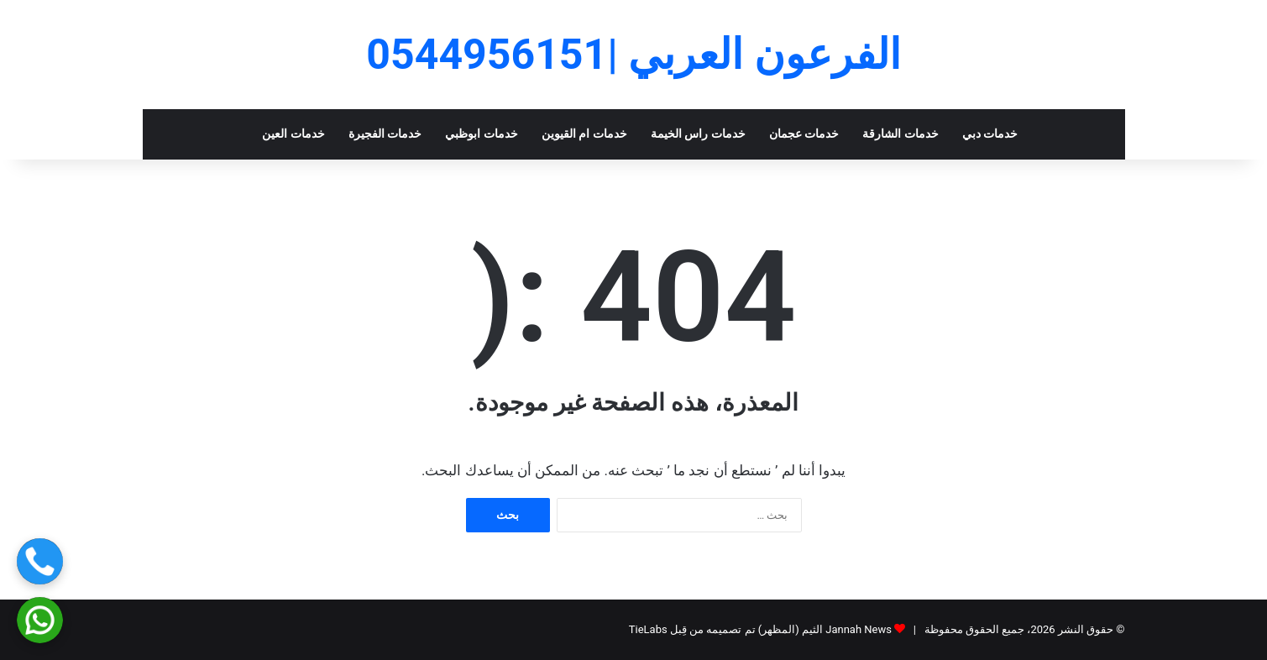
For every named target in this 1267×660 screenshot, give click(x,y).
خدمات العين (293, 134)
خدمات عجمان (804, 134)
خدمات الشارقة (900, 134)
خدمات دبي (990, 134)
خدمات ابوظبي (481, 134)
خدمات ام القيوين (584, 134)
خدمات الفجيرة (385, 134)
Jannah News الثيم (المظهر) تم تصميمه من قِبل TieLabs (760, 629)
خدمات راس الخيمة (698, 134)
